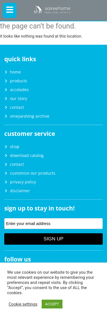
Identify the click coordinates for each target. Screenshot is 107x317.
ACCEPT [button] (52, 304)
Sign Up (54, 239)
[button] (10, 10)
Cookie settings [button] (23, 304)
